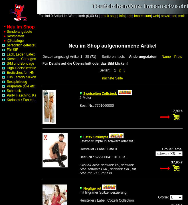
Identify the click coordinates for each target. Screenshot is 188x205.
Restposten (12, 36)
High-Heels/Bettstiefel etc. (23, 68)
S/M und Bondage (17, 63)
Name (166, 57)
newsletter (169, 16)
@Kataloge (12, 41)
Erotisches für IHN (18, 73)
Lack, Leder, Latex (18, 54)
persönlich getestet (18, 45)
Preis (178, 57)
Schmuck (11, 91)
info (122, 16)
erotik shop (109, 16)
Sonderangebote (16, 32)
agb (129, 16)
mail (181, 16)
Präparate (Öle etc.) (19, 86)
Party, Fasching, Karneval (23, 95)
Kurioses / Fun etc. (18, 100)
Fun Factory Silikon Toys (22, 77)
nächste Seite (112, 78)
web (156, 16)
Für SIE (9, 50)
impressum (142, 16)
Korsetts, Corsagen (18, 59)
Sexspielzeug (14, 82)
